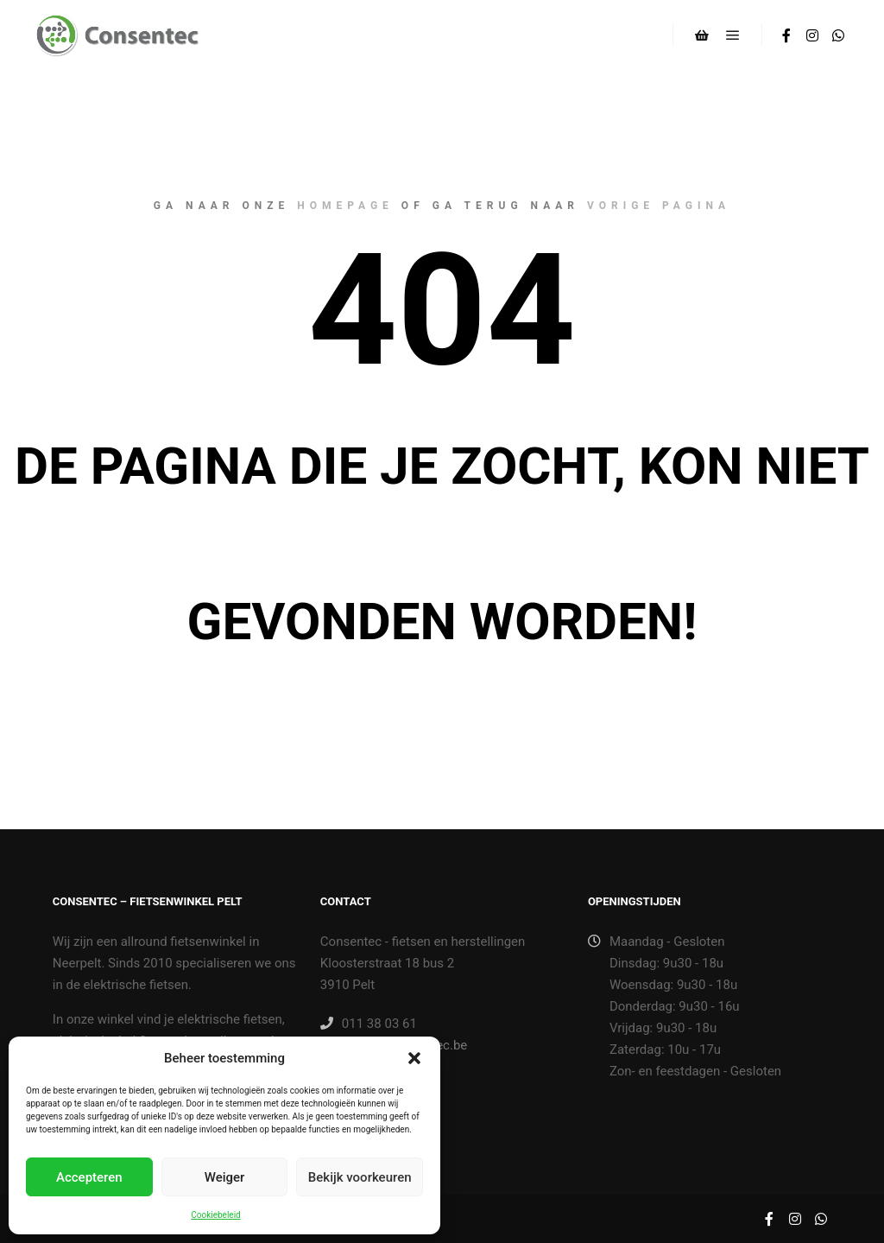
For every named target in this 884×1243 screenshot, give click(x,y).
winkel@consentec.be (393, 1045)
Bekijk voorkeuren (360, 1177)
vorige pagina (658, 206)
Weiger (225, 1177)
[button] (414, 1058)
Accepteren (89, 1177)
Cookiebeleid (215, 1215)
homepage (345, 206)
